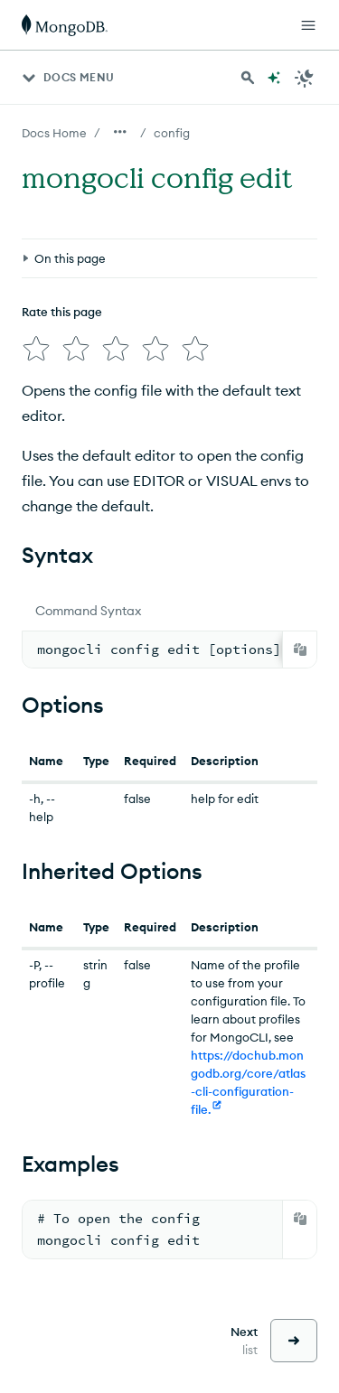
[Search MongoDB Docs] (247, 77)
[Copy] (300, 642)
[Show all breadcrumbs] (120, 132)
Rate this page (62, 311)
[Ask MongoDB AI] (274, 77)
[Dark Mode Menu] (304, 77)
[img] (32, 345)
